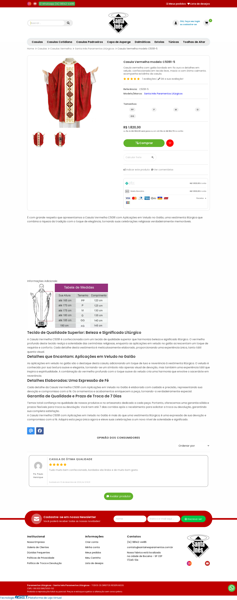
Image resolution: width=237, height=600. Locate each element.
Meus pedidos (176, 3)
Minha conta (92, 547)
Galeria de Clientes (38, 547)
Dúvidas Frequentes (38, 552)
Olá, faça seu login (190, 21)
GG (132, 116)
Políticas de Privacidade (40, 557)
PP (132, 109)
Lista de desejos (198, 3)
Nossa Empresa (36, 542)
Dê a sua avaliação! (170, 78)
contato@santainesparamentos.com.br (150, 547)
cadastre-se (190, 24)
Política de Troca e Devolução (44, 563)
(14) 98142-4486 (136, 542)
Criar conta (91, 542)
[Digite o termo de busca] (46, 23)
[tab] (165, 184)
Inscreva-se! (193, 519)
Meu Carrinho (93, 557)
